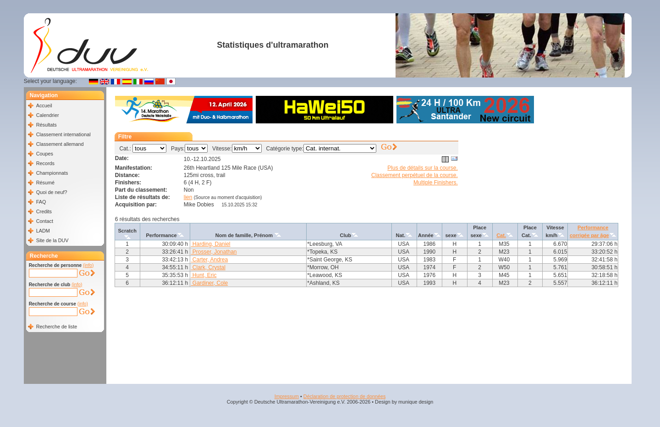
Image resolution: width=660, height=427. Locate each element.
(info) (88, 265)
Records (45, 163)
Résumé (45, 182)
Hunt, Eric (203, 275)
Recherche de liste (56, 326)
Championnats (52, 173)
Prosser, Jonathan (213, 252)
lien (188, 197)
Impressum (287, 396)
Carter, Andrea (209, 259)
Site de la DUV (52, 240)
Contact (44, 221)
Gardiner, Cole (209, 283)
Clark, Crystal (208, 267)
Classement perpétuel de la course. (414, 175)
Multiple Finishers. (435, 182)
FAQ (41, 202)
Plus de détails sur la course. (422, 168)
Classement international (63, 134)
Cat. (501, 235)
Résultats (46, 125)
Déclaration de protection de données (344, 396)
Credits (44, 211)
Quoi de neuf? (51, 192)
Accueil (44, 105)
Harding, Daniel (210, 244)
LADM (43, 230)
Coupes (44, 153)
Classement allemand (60, 144)
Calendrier (47, 115)
